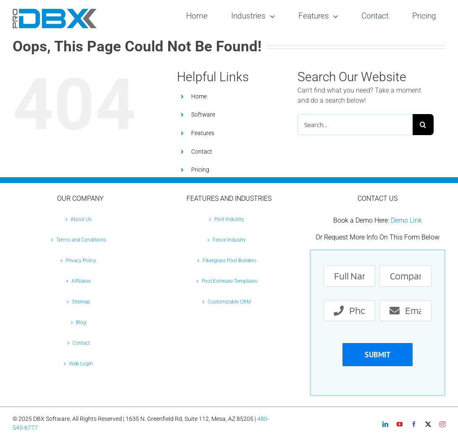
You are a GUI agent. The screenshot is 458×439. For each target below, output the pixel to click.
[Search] (423, 124)
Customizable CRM (229, 302)
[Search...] (354, 124)
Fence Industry (229, 240)
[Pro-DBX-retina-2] (55, 12)
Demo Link (406, 220)
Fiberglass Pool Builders (229, 260)
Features (202, 133)
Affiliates (81, 281)
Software (203, 114)
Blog (81, 322)
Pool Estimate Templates (229, 281)
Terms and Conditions (81, 240)
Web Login (81, 364)
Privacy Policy (81, 260)
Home (199, 96)
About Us (81, 219)
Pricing (200, 169)
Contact (201, 151)
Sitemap (81, 302)
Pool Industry (229, 219)
